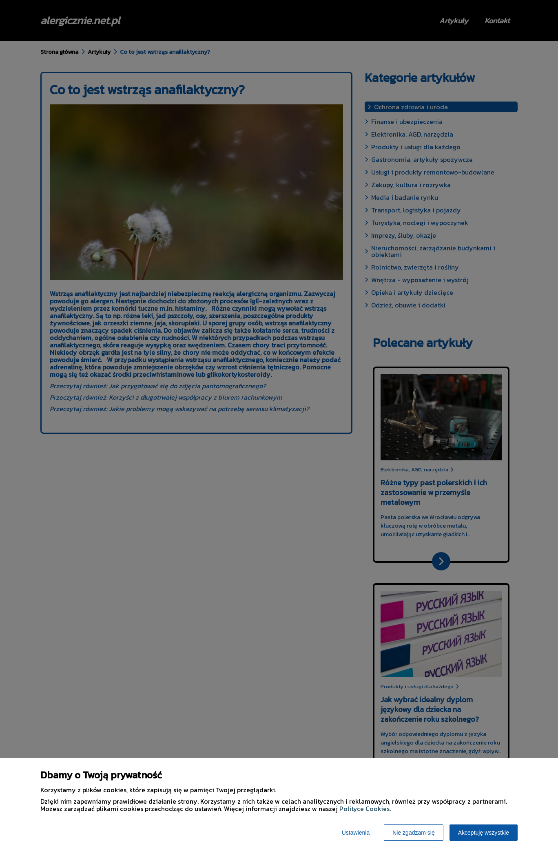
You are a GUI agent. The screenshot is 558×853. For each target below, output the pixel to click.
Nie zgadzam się (413, 832)
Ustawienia (356, 832)
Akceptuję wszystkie (483, 832)
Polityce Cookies (364, 808)
